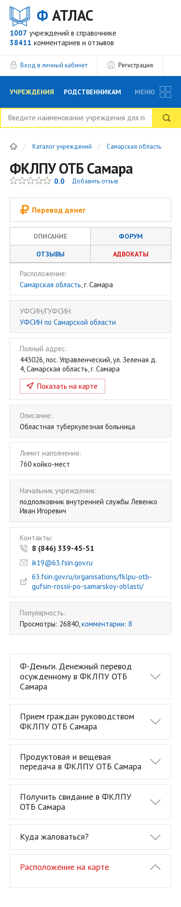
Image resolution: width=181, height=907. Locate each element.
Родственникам (92, 92)
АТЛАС (65, 15)
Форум (131, 236)
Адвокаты (131, 254)
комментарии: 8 (107, 623)
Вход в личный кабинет (53, 65)
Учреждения (32, 92)
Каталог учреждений (62, 147)
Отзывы (50, 254)
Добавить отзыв (95, 181)
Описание (50, 236)
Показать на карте (67, 386)
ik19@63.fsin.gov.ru (62, 562)
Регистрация (135, 65)
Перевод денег (52, 209)
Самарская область (134, 147)
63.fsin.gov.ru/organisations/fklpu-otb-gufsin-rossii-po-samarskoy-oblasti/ (92, 581)
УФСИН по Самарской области (68, 322)
